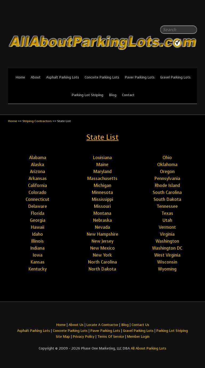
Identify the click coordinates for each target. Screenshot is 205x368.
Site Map (63, 336)
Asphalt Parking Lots (62, 77)
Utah (167, 220)
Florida (37, 213)
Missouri (102, 206)
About (36, 77)
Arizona (37, 171)
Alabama (37, 157)
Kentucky (37, 269)
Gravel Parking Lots (175, 77)
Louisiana (102, 157)
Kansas (37, 262)
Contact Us (140, 324)
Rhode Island (167, 185)
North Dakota (102, 269)
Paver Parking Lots (140, 77)
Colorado (37, 192)
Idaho (37, 234)
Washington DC (167, 248)
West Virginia (167, 255)
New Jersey (102, 241)
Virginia (167, 234)
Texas (167, 213)
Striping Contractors (37, 121)
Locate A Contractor (102, 324)
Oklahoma (167, 164)
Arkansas (38, 178)
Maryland (102, 171)
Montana (102, 213)
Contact (128, 95)
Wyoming (167, 269)
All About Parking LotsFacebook (182, 16)
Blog (112, 95)
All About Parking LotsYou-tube (193, 16)
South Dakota (167, 199)
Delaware (37, 206)
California (37, 185)
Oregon (167, 171)
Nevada (102, 227)
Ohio (167, 157)
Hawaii (37, 227)
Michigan (102, 185)
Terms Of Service (111, 336)
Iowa (37, 255)
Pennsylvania (167, 178)
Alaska (37, 164)
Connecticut (37, 199)
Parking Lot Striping (87, 95)
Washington (167, 241)
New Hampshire (102, 234)
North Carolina (102, 262)
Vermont (167, 227)
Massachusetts (102, 178)
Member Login (138, 336)
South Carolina (167, 192)
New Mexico (102, 248)
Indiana (37, 248)
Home (20, 77)
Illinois (37, 241)
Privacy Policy (83, 336)
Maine (102, 164)
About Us (76, 324)
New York (102, 255)
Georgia (37, 220)
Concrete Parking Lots (102, 77)
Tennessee (167, 206)
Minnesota (102, 192)
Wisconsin (167, 262)
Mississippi (102, 199)
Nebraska (102, 220)
